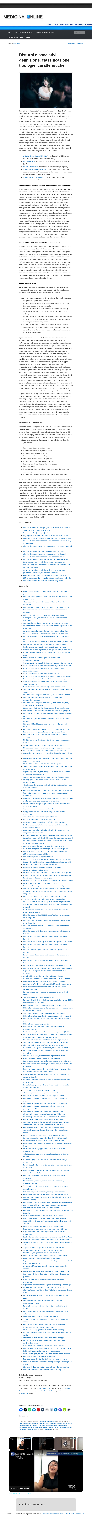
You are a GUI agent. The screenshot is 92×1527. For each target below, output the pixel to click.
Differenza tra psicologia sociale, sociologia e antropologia (44, 1192)
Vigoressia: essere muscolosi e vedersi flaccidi (40, 809)
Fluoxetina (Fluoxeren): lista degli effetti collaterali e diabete (44, 1117)
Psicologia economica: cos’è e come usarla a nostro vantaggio (45, 1194)
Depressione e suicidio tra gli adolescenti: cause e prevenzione (46, 1271)
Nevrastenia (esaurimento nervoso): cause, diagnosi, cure (44, 687)
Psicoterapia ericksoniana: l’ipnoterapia (37, 878)
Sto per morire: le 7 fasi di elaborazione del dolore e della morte (46, 708)
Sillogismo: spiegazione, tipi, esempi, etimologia (40, 1316)
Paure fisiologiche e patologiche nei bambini (39, 1356)
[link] (13, 1454)
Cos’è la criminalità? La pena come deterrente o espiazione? (45, 1205)
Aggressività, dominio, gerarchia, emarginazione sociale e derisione (47, 1202)
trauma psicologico (65, 1427)
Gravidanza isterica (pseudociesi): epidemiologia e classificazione (47, 665)
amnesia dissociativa (30, 167)
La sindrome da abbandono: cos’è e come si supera (42, 764)
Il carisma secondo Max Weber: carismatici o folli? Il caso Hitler (46, 1240)
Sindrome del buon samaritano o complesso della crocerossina (46, 1367)
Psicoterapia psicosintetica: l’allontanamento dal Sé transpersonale (47, 875)
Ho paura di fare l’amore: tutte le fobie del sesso (40, 883)
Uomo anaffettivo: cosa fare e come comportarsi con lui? (43, 1346)
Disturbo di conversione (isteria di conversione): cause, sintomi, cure (48, 642)
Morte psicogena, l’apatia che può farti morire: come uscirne (45, 750)
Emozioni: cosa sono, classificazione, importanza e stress (44, 732)
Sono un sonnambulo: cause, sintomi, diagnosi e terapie (43, 846)
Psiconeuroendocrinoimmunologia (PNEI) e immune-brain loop (45, 631)
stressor (50, 1427)
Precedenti (71, 43)
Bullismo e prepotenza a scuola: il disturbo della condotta (43, 1226)
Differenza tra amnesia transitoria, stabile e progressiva (43, 581)
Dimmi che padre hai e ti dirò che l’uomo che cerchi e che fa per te (47, 1348)
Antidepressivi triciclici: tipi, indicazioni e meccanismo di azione (46, 1122)
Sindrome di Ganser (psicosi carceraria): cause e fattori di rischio (46, 695)
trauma (56, 1427)
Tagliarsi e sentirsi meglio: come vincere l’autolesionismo (43, 1247)
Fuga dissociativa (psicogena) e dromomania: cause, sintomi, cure (47, 533)
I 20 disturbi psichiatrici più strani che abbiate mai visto (43, 976)
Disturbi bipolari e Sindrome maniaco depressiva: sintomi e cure (46, 607)
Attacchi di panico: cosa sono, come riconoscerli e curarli (43, 1093)
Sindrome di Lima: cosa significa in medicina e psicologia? (44, 1045)
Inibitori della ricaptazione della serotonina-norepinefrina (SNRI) (46, 1032)
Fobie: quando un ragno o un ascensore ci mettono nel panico (45, 886)
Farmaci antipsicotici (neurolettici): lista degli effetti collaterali (45, 1138)
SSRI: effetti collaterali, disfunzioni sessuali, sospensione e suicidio (47, 1016)
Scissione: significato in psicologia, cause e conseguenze (44, 562)
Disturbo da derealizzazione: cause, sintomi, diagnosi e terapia (45, 559)
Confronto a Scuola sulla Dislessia (31, 1454)
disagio (25, 1423)
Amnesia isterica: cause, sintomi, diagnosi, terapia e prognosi (45, 575)
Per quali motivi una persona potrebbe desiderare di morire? (45, 1255)
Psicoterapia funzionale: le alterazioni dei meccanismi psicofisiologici (48, 880)
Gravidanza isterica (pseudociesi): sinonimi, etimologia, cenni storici (47, 663)
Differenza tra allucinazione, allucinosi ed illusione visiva (43, 615)
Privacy (28, 37)
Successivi (81, 43)
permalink (48, 1429)
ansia (21, 1423)
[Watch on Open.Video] (19, 1488)
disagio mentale (33, 1423)
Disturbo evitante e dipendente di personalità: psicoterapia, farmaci (47, 965)
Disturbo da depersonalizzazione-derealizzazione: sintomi (44, 551)
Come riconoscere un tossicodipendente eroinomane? (42, 1258)
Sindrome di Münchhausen (33, 724)
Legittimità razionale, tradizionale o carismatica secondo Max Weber (47, 1237)
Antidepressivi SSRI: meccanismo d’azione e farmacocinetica (45, 1005)
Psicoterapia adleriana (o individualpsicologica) (40, 865)
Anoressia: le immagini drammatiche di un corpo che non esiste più (47, 790)
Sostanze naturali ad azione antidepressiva (38, 997)
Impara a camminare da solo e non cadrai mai (39, 819)
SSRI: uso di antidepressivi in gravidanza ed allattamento (43, 1013)
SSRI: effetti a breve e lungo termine (36, 1024)
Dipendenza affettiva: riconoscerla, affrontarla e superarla (44, 981)
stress (45, 1427)
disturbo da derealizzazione (33, 177)
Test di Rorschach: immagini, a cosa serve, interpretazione (44, 899)
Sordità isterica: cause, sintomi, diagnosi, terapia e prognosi (44, 647)
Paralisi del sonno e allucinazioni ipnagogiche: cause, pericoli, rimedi (48, 838)
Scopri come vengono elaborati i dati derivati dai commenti (63, 1514)
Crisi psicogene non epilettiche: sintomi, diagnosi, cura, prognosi (46, 711)
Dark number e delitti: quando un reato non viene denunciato (45, 1218)
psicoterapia (38, 1427)
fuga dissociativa (29, 161)
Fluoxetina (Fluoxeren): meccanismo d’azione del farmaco (44, 1114)
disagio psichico (44, 1423)
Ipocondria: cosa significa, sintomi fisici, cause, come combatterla (46, 1048)
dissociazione (67, 1423)
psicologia (31, 1427)
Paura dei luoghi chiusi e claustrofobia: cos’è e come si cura (45, 1359)
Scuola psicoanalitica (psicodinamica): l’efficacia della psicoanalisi (47, 862)
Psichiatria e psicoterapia (48, 1421)
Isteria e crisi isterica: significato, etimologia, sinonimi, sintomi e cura (48, 650)
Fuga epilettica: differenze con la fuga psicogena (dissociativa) (45, 535)
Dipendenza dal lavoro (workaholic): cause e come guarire (44, 1370)
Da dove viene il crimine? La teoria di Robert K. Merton (43, 1216)
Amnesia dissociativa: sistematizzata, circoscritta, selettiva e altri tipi (47, 538)
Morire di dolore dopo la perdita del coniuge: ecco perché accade (46, 748)
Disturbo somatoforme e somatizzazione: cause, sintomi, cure (45, 634)
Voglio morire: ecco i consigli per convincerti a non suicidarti (44, 745)
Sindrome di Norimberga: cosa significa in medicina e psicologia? (46, 1042)
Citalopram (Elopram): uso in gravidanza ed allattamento (43, 1111)
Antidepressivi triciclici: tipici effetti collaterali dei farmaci (43, 1125)
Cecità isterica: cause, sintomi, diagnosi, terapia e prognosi (44, 644)
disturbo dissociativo (38, 1425)
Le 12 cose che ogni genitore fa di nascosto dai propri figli (44, 1330)
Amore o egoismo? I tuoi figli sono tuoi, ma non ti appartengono (46, 777)
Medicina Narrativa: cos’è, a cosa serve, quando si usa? (43, 1141)
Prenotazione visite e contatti (45, 32)
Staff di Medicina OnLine (15, 37)
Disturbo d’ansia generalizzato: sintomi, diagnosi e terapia (44, 1095)
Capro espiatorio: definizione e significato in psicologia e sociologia (47, 1285)
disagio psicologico (56, 1423)
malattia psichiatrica (52, 1425)
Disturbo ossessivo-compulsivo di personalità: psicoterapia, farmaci (47, 968)
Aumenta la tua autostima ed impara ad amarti (40, 817)
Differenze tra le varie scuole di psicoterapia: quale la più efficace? (47, 859)
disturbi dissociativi (25, 1425)
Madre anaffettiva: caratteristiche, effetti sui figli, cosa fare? (44, 822)
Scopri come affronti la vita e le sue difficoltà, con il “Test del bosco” (47, 984)
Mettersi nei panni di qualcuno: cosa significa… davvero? (43, 1287)
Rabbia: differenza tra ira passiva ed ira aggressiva (41, 1058)
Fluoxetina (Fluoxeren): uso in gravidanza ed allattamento (44, 1119)
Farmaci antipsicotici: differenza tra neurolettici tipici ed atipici (45, 1135)
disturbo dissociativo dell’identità (34, 156)
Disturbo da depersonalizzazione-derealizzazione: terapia (44, 557)
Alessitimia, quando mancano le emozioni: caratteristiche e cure (46, 729)
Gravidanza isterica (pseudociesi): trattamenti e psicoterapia (45, 679)
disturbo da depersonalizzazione (35, 169)
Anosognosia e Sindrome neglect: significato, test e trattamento (46, 623)
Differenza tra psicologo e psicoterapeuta (38, 857)
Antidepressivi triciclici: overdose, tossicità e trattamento (43, 1127)
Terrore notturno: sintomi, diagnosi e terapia (39, 1090)
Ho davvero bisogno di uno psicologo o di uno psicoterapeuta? (45, 849)
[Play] (65, 1443)
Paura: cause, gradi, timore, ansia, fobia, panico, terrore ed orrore (47, 1061)
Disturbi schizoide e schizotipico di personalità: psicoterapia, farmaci (47, 942)
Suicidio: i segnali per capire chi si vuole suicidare (41, 1253)
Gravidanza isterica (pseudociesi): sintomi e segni (41, 673)
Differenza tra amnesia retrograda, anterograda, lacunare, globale (47, 578)
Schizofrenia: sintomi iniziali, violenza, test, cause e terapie (44, 896)
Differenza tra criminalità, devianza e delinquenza (41, 1208)
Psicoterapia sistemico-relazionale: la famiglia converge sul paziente (48, 872)
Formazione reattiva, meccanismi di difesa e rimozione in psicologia (47, 835)
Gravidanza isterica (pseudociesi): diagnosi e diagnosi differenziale (47, 676)
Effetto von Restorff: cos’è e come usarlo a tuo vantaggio (43, 1338)
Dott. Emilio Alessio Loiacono (24, 32)
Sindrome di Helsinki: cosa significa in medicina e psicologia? (45, 1040)
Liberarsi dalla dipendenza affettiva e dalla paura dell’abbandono (46, 979)
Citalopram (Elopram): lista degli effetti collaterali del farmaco (45, 1103)
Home (9, 32)
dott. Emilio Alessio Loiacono (28, 1429)
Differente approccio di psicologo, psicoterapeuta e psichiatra (45, 851)
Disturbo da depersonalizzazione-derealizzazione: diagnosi (44, 554)
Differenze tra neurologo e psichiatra (36, 854)
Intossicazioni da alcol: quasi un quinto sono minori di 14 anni (45, 1229)
